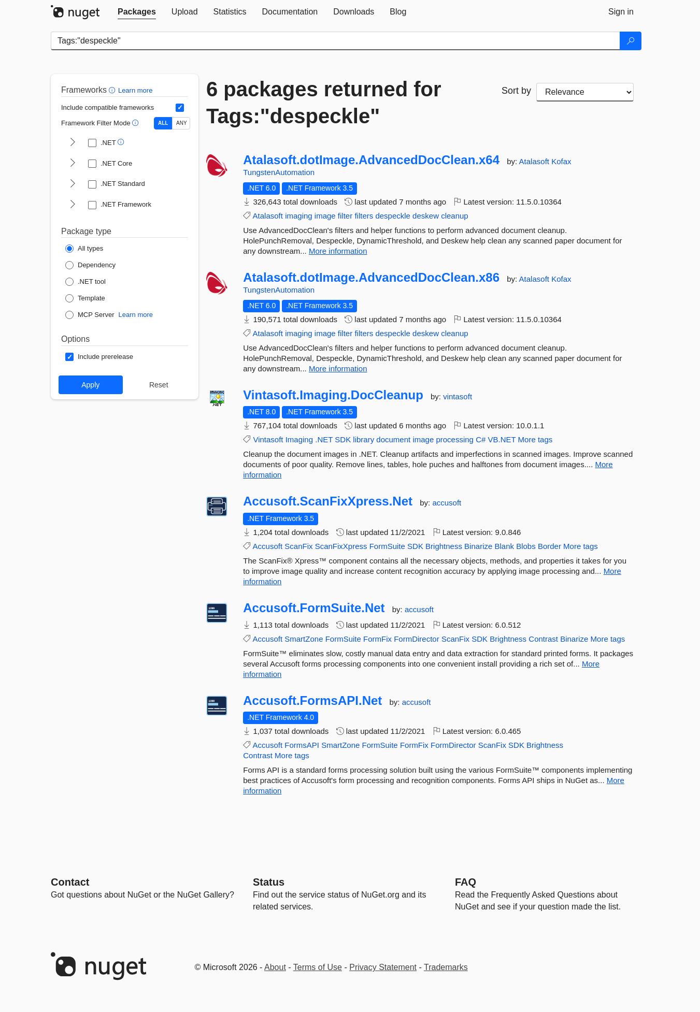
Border (549, 546)
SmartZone (303, 638)
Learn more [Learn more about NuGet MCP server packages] (136, 315)
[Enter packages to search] (335, 41)
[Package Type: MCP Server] (90, 315)
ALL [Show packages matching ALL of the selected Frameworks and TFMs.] (163, 123)
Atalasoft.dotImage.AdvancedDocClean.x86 (371, 277)
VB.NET (502, 439)
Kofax (561, 161)
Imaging (299, 439)
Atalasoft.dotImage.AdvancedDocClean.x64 (371, 160)
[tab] (137, 12)
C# (480, 439)
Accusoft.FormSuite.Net (313, 608)
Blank (504, 546)
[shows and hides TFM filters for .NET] (72, 143)
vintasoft (457, 396)
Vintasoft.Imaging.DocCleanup (333, 395)
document (393, 439)
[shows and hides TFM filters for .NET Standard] (72, 184)
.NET (324, 439)
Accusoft (268, 546)
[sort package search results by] (585, 92)
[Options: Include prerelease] (99, 357)
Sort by (516, 90)
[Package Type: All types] (84, 248)
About (275, 967)
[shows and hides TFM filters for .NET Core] (72, 163)
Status (268, 882)
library (363, 439)
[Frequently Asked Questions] (465, 882)
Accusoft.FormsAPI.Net (312, 700)
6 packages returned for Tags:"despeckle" (323, 102)
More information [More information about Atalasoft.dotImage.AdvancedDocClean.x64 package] (338, 251)
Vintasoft (268, 439)
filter (345, 215)
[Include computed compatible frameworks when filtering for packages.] (180, 107)
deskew (425, 215)
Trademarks (446, 967)
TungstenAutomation (279, 172)
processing (455, 439)
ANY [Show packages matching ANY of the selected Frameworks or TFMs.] (181, 123)
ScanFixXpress (341, 546)
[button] (113, 89)
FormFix (377, 638)
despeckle (392, 215)
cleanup (454, 215)
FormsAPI (301, 745)
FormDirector (416, 638)
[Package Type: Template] (85, 298)
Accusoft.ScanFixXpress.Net (327, 501)
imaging (298, 215)
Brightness (443, 546)
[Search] (630, 41)
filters (363, 215)
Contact (70, 882)
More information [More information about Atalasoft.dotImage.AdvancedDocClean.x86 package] (338, 368)
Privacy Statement (383, 967)
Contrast (543, 638)
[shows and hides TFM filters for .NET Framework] (72, 205)
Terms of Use (317, 967)
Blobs (526, 546)
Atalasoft (535, 161)
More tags (535, 439)
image (325, 215)
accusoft (446, 502)
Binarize (478, 546)
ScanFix (298, 546)
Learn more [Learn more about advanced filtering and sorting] (135, 90)
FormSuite (387, 546)
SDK (343, 439)
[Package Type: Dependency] (90, 265)
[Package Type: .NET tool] (85, 281)
